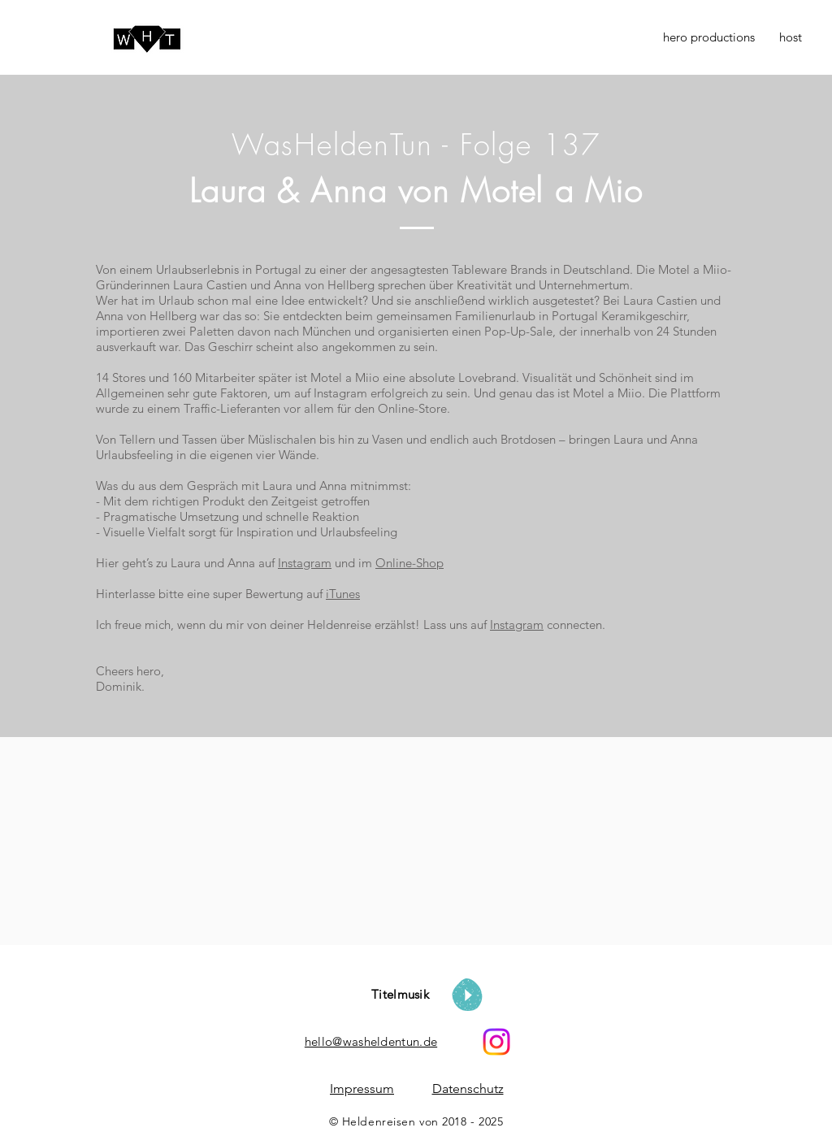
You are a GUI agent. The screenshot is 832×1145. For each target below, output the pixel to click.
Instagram (305, 562)
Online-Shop (409, 562)
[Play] (467, 994)
